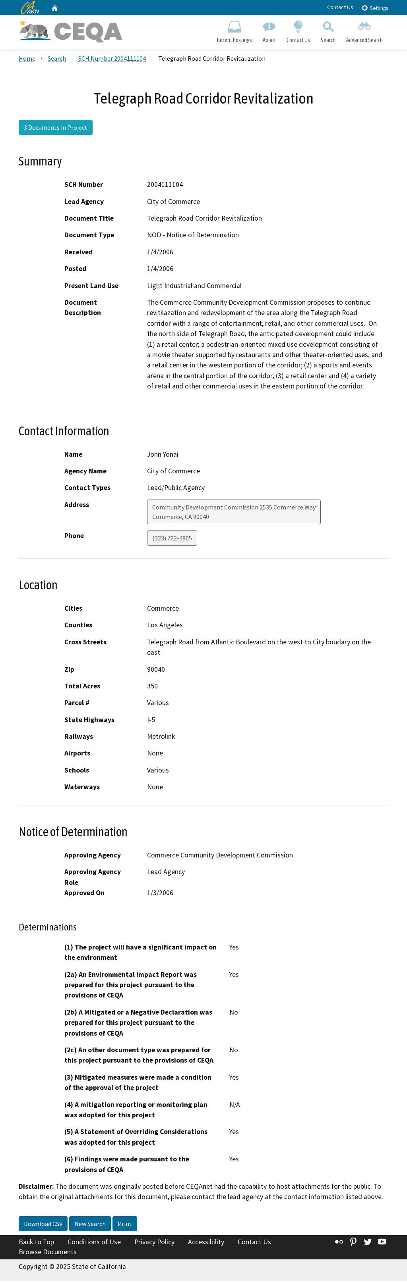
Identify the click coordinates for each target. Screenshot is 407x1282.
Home (27, 59)
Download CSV (43, 1224)
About (269, 30)
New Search (90, 1224)
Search (328, 30)
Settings (374, 8)
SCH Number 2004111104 (112, 59)
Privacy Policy (154, 1242)
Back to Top (36, 1242)
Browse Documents (48, 1252)
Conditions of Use (94, 1242)
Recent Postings (234, 30)
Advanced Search (365, 30)
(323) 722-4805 (172, 539)
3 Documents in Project (55, 128)
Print (125, 1224)
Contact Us (340, 7)
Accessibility (206, 1242)
